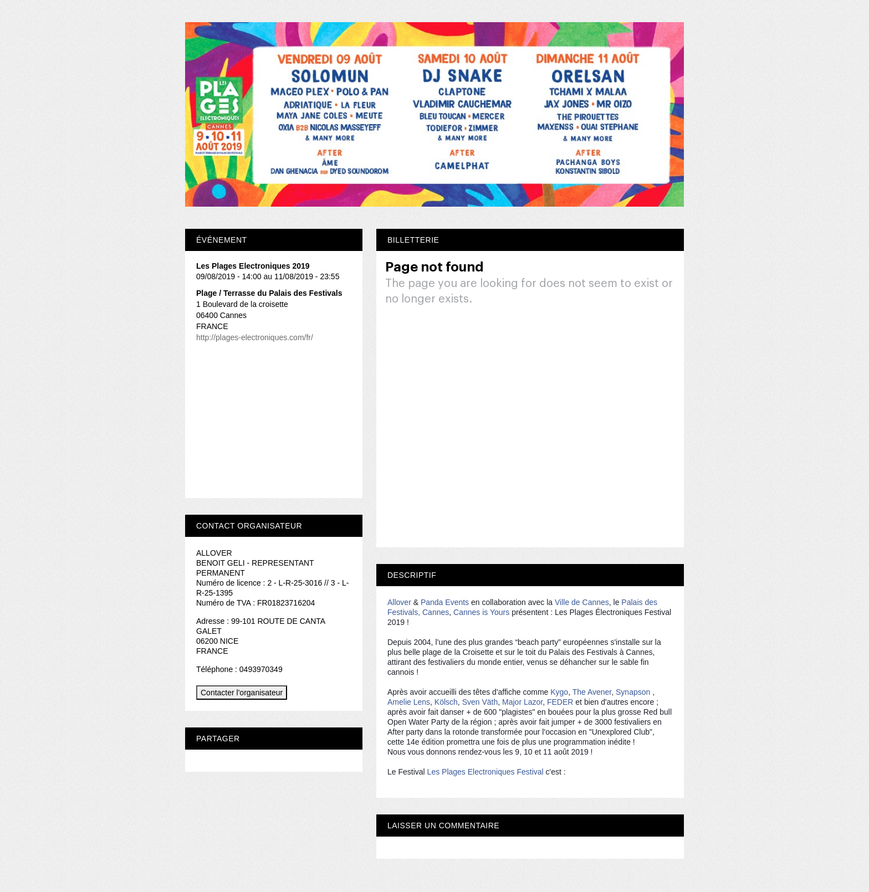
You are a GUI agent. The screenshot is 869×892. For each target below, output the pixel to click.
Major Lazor (522, 702)
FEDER (560, 702)
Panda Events (445, 602)
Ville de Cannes (582, 602)
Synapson (633, 692)
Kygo (559, 692)
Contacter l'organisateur (242, 692)
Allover (399, 602)
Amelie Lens (408, 702)
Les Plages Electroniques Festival (485, 771)
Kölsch (446, 702)
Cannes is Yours (481, 612)
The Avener (592, 692)
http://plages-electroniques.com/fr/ (254, 337)
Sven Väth (480, 702)
